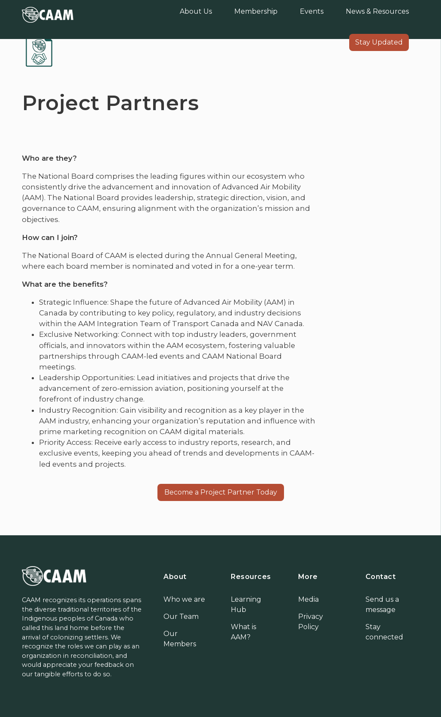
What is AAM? (243, 632)
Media (308, 599)
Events (311, 11)
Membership (256, 11)
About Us (196, 11)
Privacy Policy (310, 621)
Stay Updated (379, 42)
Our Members (179, 639)
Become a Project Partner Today (220, 492)
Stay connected (384, 632)
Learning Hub (246, 604)
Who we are (184, 599)
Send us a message (382, 604)
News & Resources (377, 11)
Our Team (181, 616)
